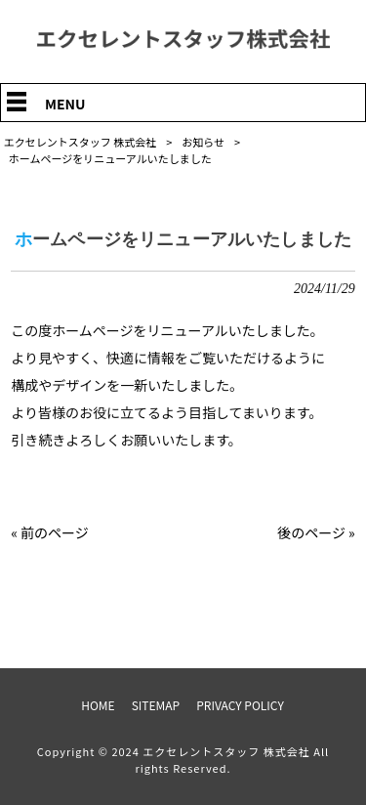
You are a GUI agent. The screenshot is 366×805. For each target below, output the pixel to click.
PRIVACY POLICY (240, 705)
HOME (97, 705)
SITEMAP (156, 705)
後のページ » (316, 532)
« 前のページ (50, 532)
